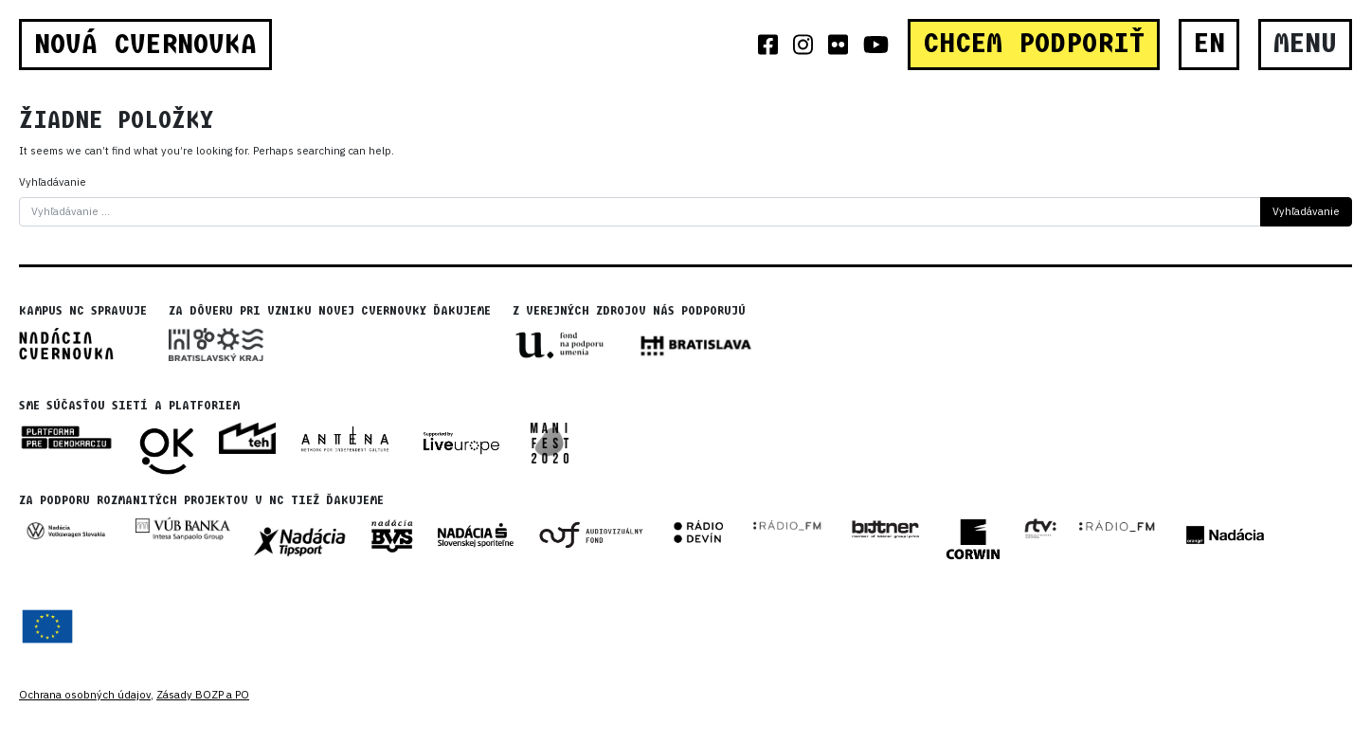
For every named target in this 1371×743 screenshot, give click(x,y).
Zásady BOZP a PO (202, 694)
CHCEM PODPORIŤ (1034, 43)
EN (1209, 43)
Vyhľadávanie (52, 182)
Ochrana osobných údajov (85, 694)
